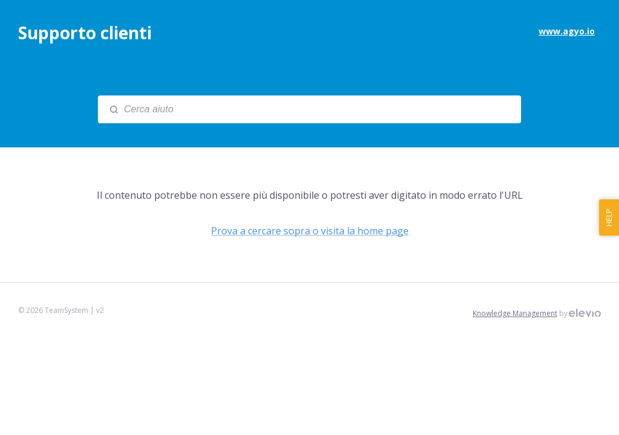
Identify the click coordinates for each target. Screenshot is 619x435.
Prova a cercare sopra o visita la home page (310, 230)
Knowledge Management (515, 313)
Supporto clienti (85, 32)
